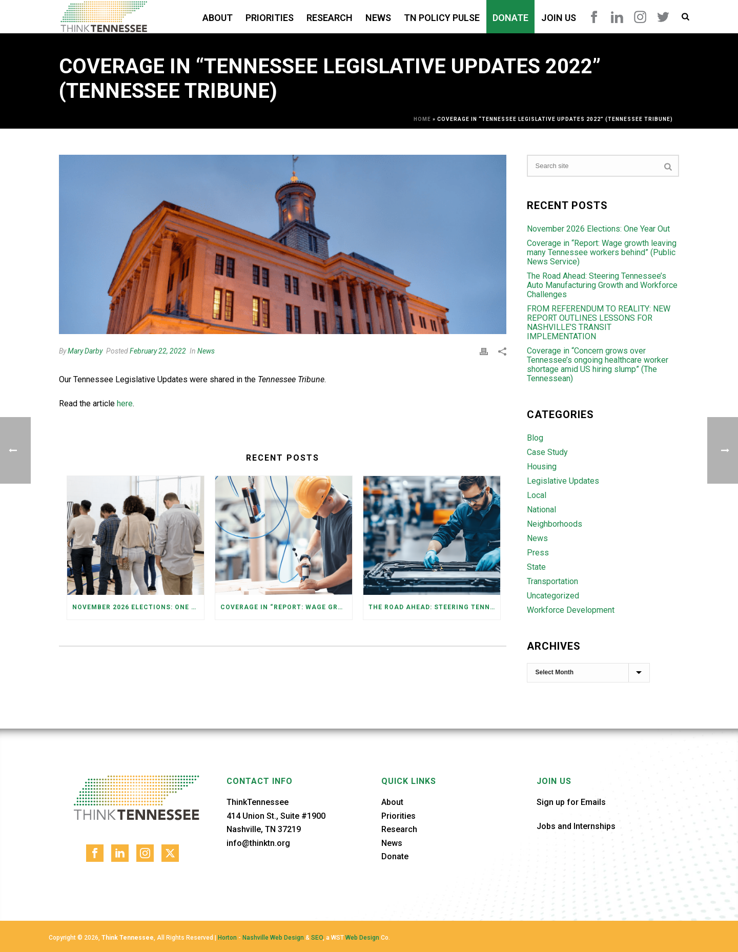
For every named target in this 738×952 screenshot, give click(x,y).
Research (329, 17)
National (541, 509)
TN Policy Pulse (442, 17)
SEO (317, 937)
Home (422, 119)
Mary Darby (85, 351)
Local (536, 495)
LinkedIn (617, 16)
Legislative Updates (563, 481)
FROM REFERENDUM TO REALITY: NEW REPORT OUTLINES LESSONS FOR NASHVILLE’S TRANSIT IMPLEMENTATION (598, 322)
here (125, 403)
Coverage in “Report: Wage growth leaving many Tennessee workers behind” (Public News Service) (286, 607)
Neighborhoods (554, 524)
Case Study (547, 452)
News (378, 17)
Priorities (269, 17)
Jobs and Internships (576, 826)
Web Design (362, 937)
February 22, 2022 (158, 351)
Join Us (558, 17)
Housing (542, 466)
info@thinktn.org (258, 843)
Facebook (594, 16)
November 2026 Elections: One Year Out (138, 607)
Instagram (640, 16)
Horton (227, 937)
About (217, 17)
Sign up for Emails (571, 802)
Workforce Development (570, 610)
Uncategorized (553, 596)
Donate (510, 17)
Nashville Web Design (273, 937)
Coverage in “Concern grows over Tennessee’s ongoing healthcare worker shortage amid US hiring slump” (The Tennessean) (597, 364)
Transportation (552, 581)
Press (538, 552)
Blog (535, 438)
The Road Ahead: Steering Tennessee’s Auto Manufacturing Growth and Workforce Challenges (434, 607)
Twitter (663, 16)
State (536, 567)
